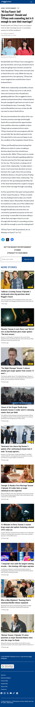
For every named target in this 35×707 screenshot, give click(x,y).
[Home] (6, 1)
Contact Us (4, 689)
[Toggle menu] (32, 2)
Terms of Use (4, 686)
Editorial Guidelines (6, 678)
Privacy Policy (4, 680)
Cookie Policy (4, 683)
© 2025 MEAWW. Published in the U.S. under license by (15, 656)
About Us (3, 675)
